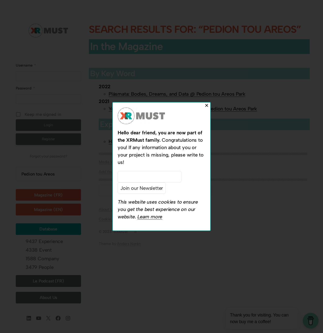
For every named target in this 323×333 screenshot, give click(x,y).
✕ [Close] (207, 105)
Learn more (149, 217)
